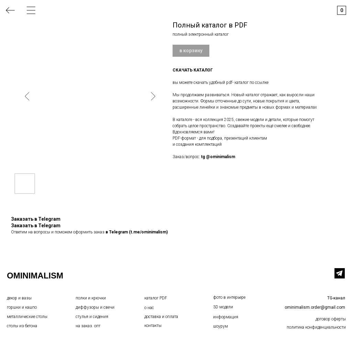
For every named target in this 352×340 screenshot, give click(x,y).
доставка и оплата (161, 316)
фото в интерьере (229, 297)
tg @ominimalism (218, 156)
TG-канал (336, 298)
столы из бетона (22, 325)
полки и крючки (91, 298)
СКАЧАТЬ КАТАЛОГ (193, 70)
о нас (149, 307)
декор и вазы (19, 298)
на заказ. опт (88, 325)
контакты (153, 325)
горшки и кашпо (22, 307)
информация (225, 317)
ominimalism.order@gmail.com (315, 307)
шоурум (220, 326)
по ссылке (259, 82)
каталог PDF (155, 298)
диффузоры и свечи (95, 307)
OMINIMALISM (35, 275)
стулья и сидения (92, 316)
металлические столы (27, 316)
